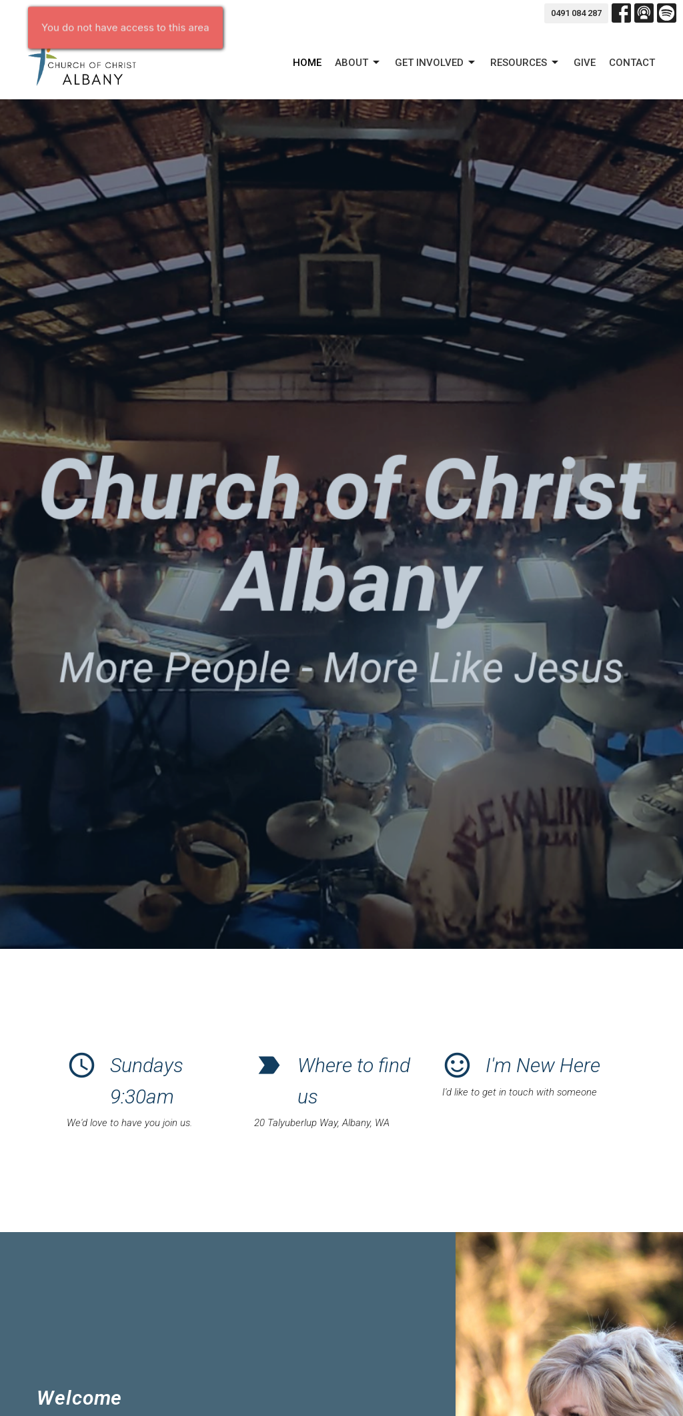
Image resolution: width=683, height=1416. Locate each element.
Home (307, 63)
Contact (632, 63)
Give (585, 63)
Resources (525, 62)
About (358, 62)
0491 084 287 (576, 13)
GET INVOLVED (436, 62)
